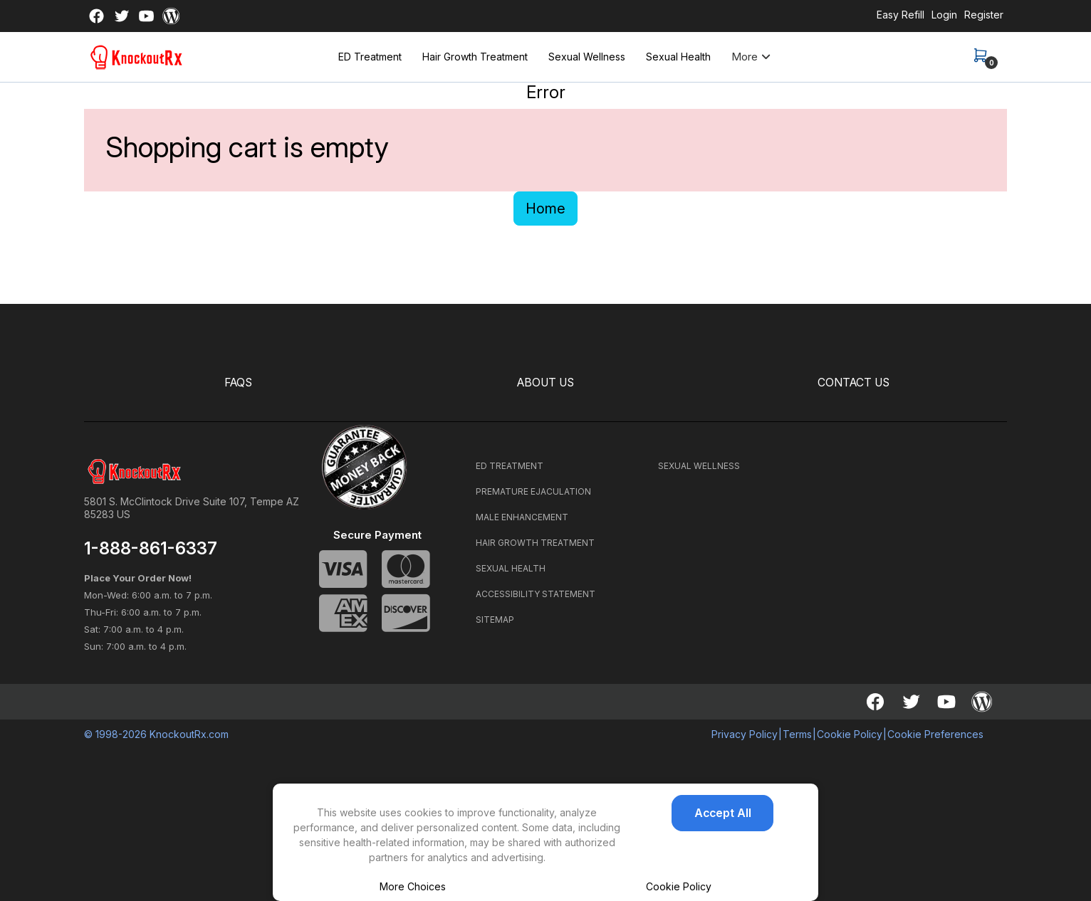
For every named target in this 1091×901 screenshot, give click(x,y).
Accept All (723, 813)
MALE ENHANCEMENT (522, 516)
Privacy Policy (744, 733)
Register (983, 15)
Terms (797, 733)
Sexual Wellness (586, 57)
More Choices (413, 886)
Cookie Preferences (935, 733)
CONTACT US (853, 382)
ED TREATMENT (509, 465)
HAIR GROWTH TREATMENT (535, 542)
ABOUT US (546, 382)
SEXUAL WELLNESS (699, 465)
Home (545, 208)
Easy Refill (900, 15)
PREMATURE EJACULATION (533, 490)
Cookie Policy (678, 886)
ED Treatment (370, 57)
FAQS (238, 382)
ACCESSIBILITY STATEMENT (535, 593)
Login (944, 15)
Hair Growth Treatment (475, 57)
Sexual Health (678, 57)
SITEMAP (495, 618)
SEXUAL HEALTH (511, 567)
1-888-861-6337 (150, 548)
